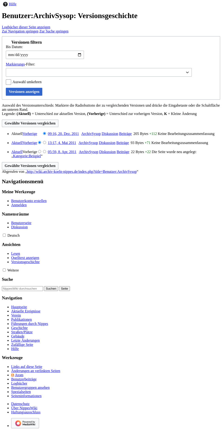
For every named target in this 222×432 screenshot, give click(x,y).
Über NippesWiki (24, 408)
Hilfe (9, 4)
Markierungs (15, 64)
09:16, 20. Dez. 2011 (63, 134)
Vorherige (30, 134)
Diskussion (110, 134)
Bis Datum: (14, 47)
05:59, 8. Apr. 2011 (62, 152)
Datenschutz (20, 404)
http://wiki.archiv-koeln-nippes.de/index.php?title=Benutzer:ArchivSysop (82, 171)
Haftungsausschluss (25, 412)
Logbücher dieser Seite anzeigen (26, 27)
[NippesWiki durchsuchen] (22, 288)
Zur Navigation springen (20, 31)
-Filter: (20, 64)
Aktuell (17, 143)
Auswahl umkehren (27, 82)
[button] (111, 42)
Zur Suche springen (53, 31)
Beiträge (125, 134)
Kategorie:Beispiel (27, 156)
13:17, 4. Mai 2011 (62, 143)
